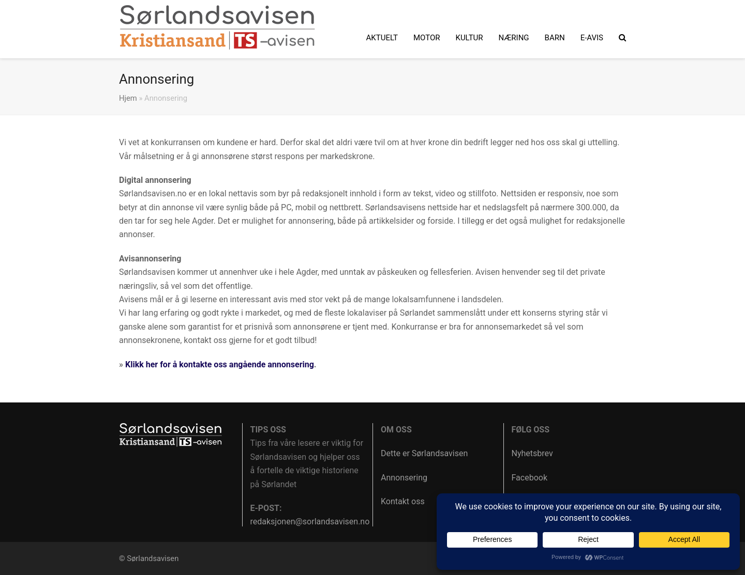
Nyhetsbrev (532, 453)
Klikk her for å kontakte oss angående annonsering (219, 364)
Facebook (529, 478)
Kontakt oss (403, 501)
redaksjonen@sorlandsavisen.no (310, 521)
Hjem (128, 98)
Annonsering (404, 478)
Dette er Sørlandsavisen (424, 453)
